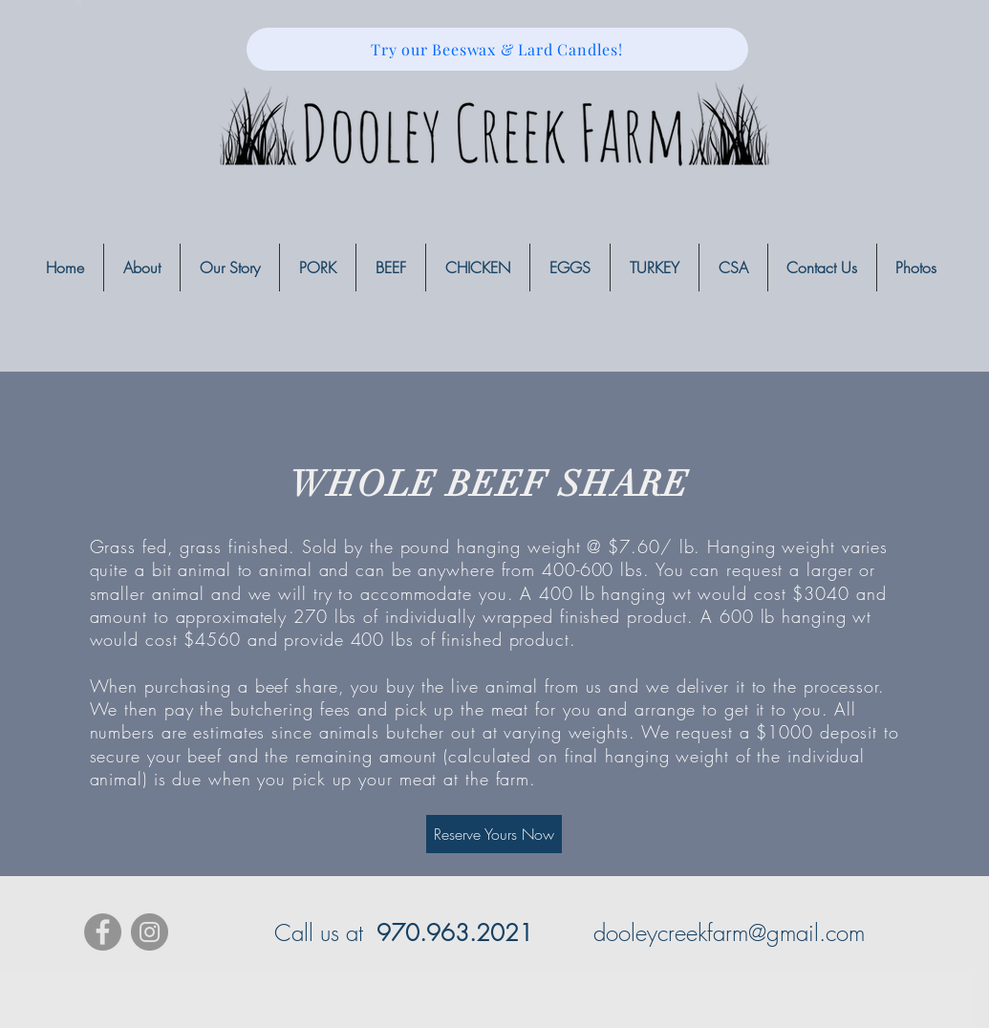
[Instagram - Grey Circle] (149, 932)
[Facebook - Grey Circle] (102, 932)
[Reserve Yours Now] (494, 834)
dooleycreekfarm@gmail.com (729, 932)
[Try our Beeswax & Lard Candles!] (497, 49)
